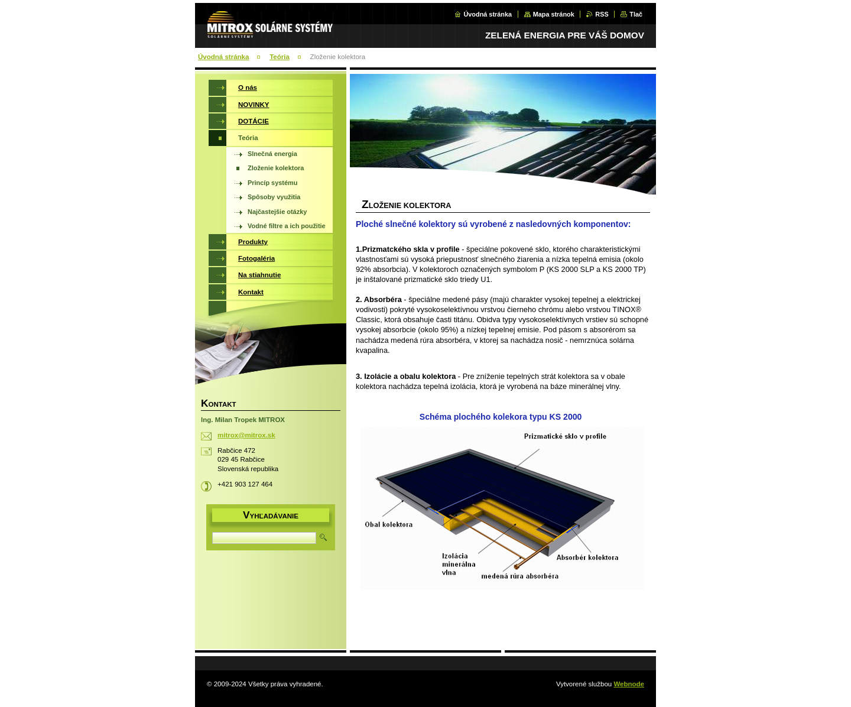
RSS (601, 14)
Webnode (628, 683)
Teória (279, 56)
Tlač (635, 14)
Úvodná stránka (487, 14)
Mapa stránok (553, 14)
